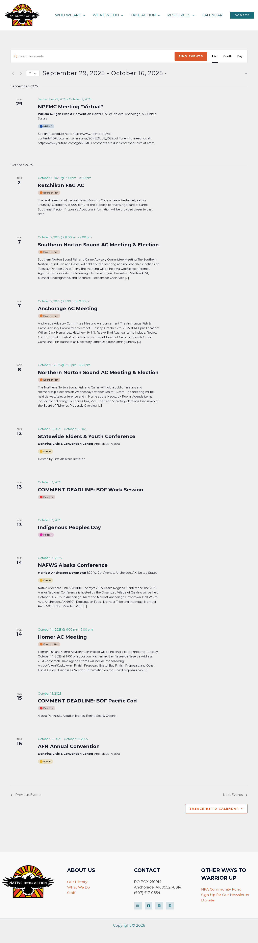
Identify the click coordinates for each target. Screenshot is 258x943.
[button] (245, 73)
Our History (77, 882)
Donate (208, 900)
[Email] (138, 906)
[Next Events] (20, 73)
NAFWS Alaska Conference (73, 565)
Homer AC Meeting (62, 637)
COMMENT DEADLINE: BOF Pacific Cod (87, 701)
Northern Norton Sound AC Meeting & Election (98, 372)
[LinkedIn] (170, 906)
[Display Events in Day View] (239, 56)
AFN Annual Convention (69, 746)
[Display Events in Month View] (227, 56)
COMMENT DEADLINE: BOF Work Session (90, 490)
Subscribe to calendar (214, 808)
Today (32, 73)
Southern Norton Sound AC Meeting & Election (98, 245)
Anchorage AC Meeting (68, 308)
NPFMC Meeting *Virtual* (70, 107)
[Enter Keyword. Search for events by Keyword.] (93, 56)
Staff (71, 893)
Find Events (191, 56)
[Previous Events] (12, 73)
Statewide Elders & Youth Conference (86, 436)
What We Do (79, 887)
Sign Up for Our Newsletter (225, 895)
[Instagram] (159, 906)
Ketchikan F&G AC (61, 185)
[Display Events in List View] (215, 56)
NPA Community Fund (221, 889)
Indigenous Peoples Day (69, 527)
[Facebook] (148, 906)
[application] (83, 15)
